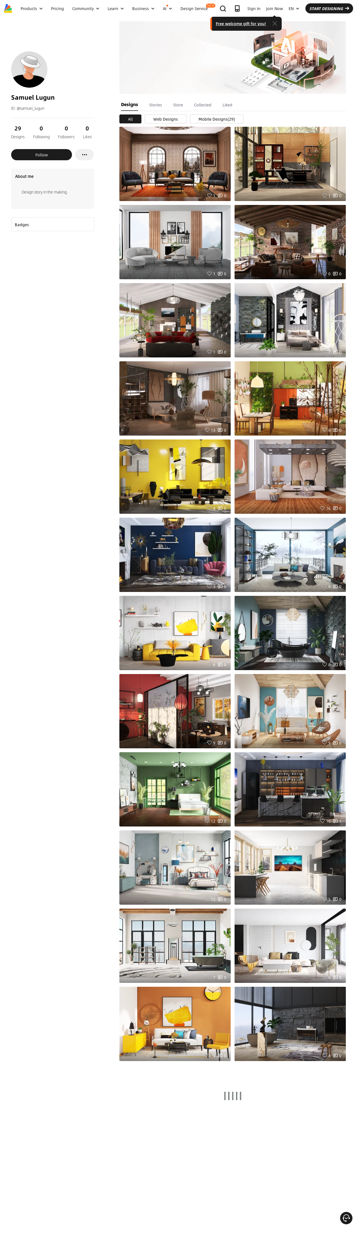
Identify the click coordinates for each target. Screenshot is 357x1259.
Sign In (253, 8)
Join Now (274, 8)
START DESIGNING (329, 8)
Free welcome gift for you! (241, 23)
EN (294, 8)
